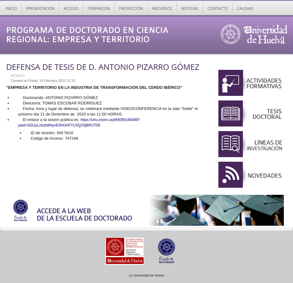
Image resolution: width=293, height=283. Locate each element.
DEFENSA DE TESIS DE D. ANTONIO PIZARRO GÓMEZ (102, 66)
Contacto (218, 8)
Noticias (189, 8)
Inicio (11, 8)
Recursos (162, 8)
